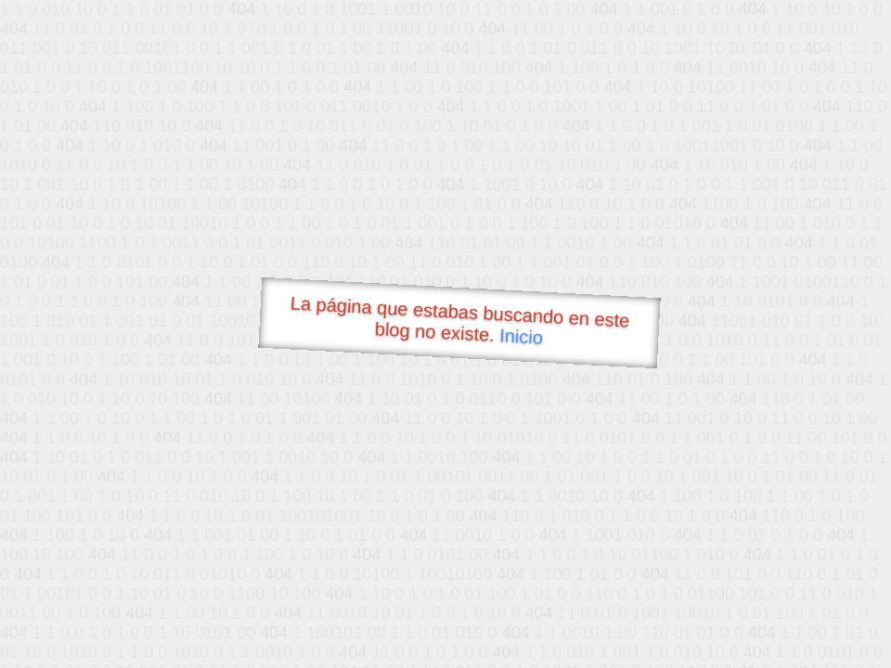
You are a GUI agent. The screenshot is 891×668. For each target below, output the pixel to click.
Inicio (521, 336)
